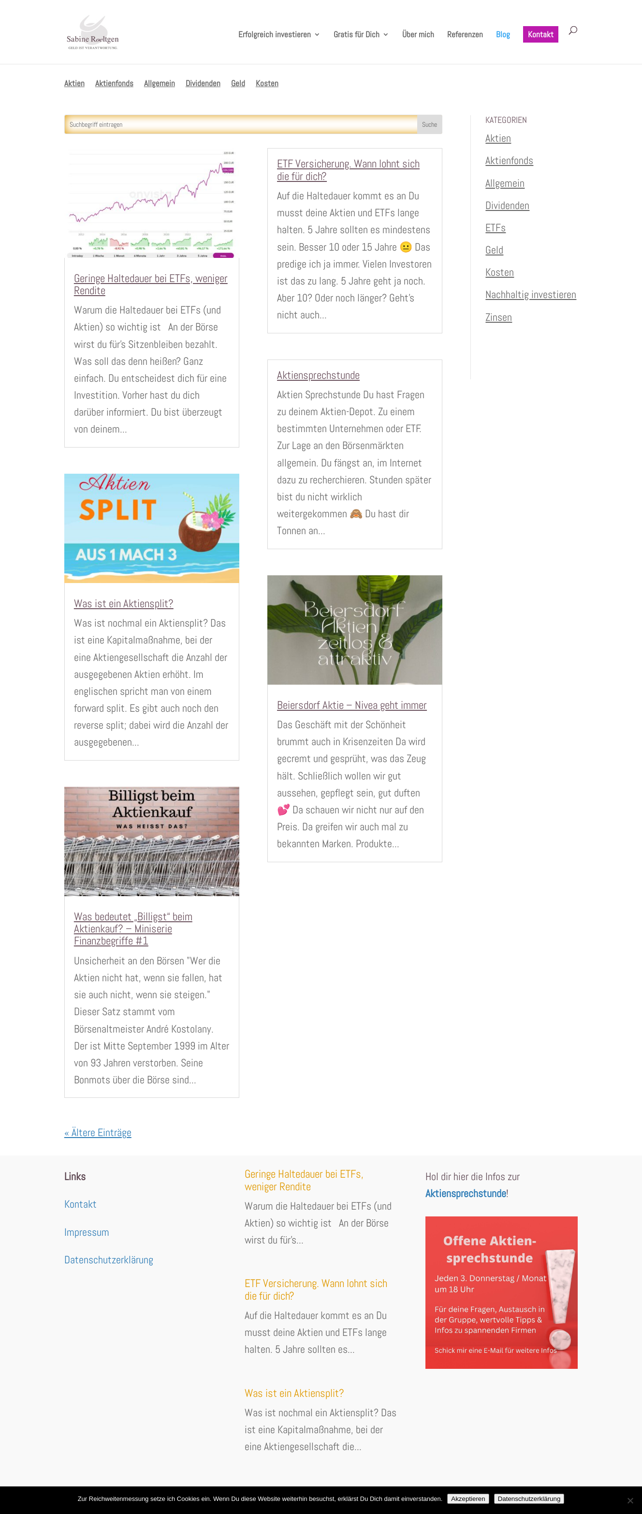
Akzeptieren (468, 1498)
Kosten (267, 84)
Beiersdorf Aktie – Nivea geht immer (352, 705)
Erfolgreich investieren (274, 35)
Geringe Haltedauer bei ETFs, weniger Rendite (151, 284)
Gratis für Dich (356, 35)
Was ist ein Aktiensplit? (124, 603)
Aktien (74, 84)
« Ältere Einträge (97, 1132)
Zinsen (498, 317)
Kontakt (541, 34)
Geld (238, 84)
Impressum (86, 1232)
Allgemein (159, 84)
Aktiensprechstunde (318, 375)
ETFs (495, 227)
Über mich (418, 35)
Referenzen (465, 35)
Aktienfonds (114, 84)
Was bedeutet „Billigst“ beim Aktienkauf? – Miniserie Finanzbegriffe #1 (133, 928)
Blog (503, 35)
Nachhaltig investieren (530, 294)
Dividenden (203, 84)
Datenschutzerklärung (108, 1259)
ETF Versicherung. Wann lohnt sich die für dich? (348, 169)
